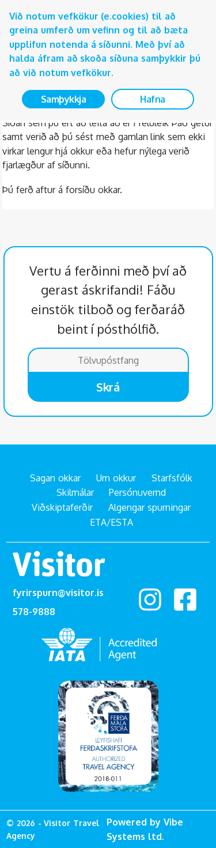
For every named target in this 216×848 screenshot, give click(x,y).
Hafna (152, 99)
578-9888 (34, 611)
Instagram (150, 599)
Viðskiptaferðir (62, 507)
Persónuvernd (137, 492)
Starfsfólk (171, 478)
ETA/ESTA (111, 522)
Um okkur (116, 478)
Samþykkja (63, 99)
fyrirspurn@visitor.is (58, 592)
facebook (185, 599)
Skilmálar (75, 492)
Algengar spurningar (149, 507)
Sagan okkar (55, 478)
